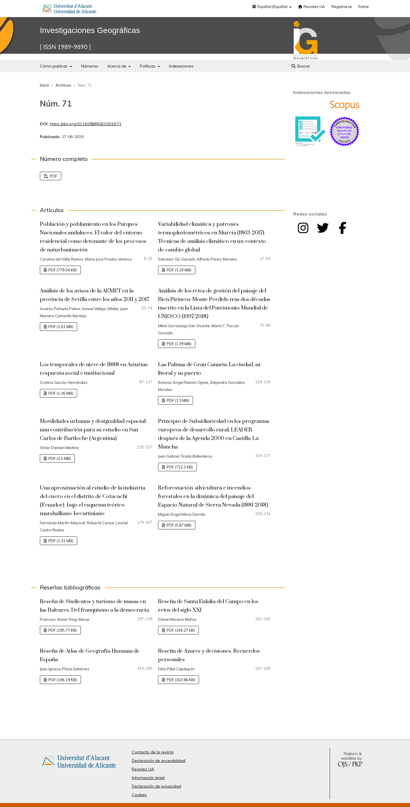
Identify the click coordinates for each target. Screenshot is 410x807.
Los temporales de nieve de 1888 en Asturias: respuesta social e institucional (94, 368)
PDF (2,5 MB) (59, 458)
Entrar (363, 6)
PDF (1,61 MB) (60, 326)
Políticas (148, 66)
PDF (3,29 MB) (178, 270)
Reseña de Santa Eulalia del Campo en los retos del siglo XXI (208, 605)
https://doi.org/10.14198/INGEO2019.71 (85, 123)
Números (89, 66)
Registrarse (341, 6)
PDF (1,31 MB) (60, 540)
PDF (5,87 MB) (178, 525)
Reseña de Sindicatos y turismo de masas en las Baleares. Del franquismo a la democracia (94, 605)
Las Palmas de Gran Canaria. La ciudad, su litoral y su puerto (209, 368)
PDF (53, 176)
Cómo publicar (54, 66)
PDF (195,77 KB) (62, 630)
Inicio (44, 85)
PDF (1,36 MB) (60, 393)
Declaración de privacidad (156, 786)
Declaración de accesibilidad (158, 760)
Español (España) (270, 6)
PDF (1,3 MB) (177, 400)
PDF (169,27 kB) (180, 630)
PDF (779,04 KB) (62, 270)
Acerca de (117, 66)
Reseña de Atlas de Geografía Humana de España (90, 655)
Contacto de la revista (153, 752)
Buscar (300, 66)
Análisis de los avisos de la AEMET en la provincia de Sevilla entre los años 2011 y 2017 (94, 295)
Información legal (148, 777)
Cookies (139, 794)
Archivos (63, 85)
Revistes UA (311, 6)
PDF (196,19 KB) (62, 679)
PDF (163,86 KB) (180, 679)
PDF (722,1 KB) (179, 467)
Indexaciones (181, 66)
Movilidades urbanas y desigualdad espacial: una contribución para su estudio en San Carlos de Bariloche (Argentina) (93, 430)
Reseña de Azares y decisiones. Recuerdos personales (209, 655)
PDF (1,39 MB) (178, 343)
